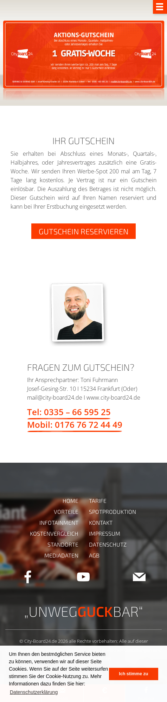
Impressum (104, 533)
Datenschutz (108, 544)
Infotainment (58, 522)
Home (70, 500)
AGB (94, 555)
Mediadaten (61, 555)
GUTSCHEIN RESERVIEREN (83, 231)
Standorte (62, 544)
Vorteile (66, 511)
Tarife (98, 500)
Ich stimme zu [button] (133, 673)
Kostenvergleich (54, 533)
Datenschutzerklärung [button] (34, 692)
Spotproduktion (112, 511)
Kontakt (101, 522)
